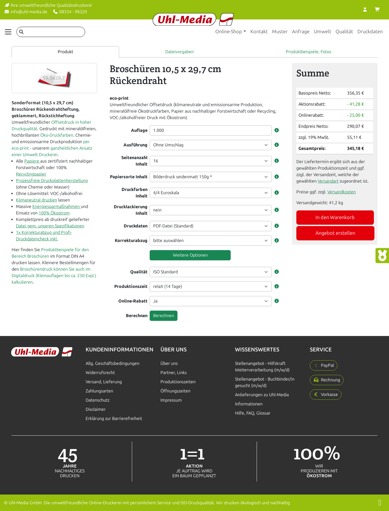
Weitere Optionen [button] (190, 255)
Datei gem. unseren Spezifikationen (50, 225)
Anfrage (301, 32)
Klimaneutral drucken (36, 200)
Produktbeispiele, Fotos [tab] (308, 51)
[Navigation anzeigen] (8, 32)
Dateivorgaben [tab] (179, 51)
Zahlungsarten (99, 391)
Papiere (32, 161)
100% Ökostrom (54, 213)
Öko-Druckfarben (56, 135)
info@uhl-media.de (25, 11)
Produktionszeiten (178, 381)
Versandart (328, 181)
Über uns (169, 363)
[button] (276, 130)
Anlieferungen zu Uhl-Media (262, 394)
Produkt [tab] (65, 51)
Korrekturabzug (131, 240)
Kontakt (259, 32)
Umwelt (322, 32)
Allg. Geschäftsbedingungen (112, 363)
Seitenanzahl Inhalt (134, 161)
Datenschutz (97, 400)
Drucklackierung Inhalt (130, 210)
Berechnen (136, 315)
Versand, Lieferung (104, 381)
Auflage (139, 130)
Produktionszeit (130, 286)
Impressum (171, 400)
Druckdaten (370, 32)
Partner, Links (173, 372)
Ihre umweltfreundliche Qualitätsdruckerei (48, 5)
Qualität (344, 32)
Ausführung (135, 144)
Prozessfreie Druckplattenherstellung (52, 180)
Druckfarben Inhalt (134, 193)
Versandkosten (341, 191)
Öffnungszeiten (175, 391)
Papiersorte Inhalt (128, 176)
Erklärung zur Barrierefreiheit (114, 418)
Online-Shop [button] (228, 32)
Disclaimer (96, 409)
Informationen (249, 403)
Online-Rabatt (132, 301)
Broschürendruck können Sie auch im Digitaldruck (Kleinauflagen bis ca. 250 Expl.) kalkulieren (54, 276)
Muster (280, 32)
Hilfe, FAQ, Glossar (252, 413)
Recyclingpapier (31, 174)
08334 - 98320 (70, 11)
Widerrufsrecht (100, 372)
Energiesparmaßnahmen (56, 206)
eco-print (119, 98)
